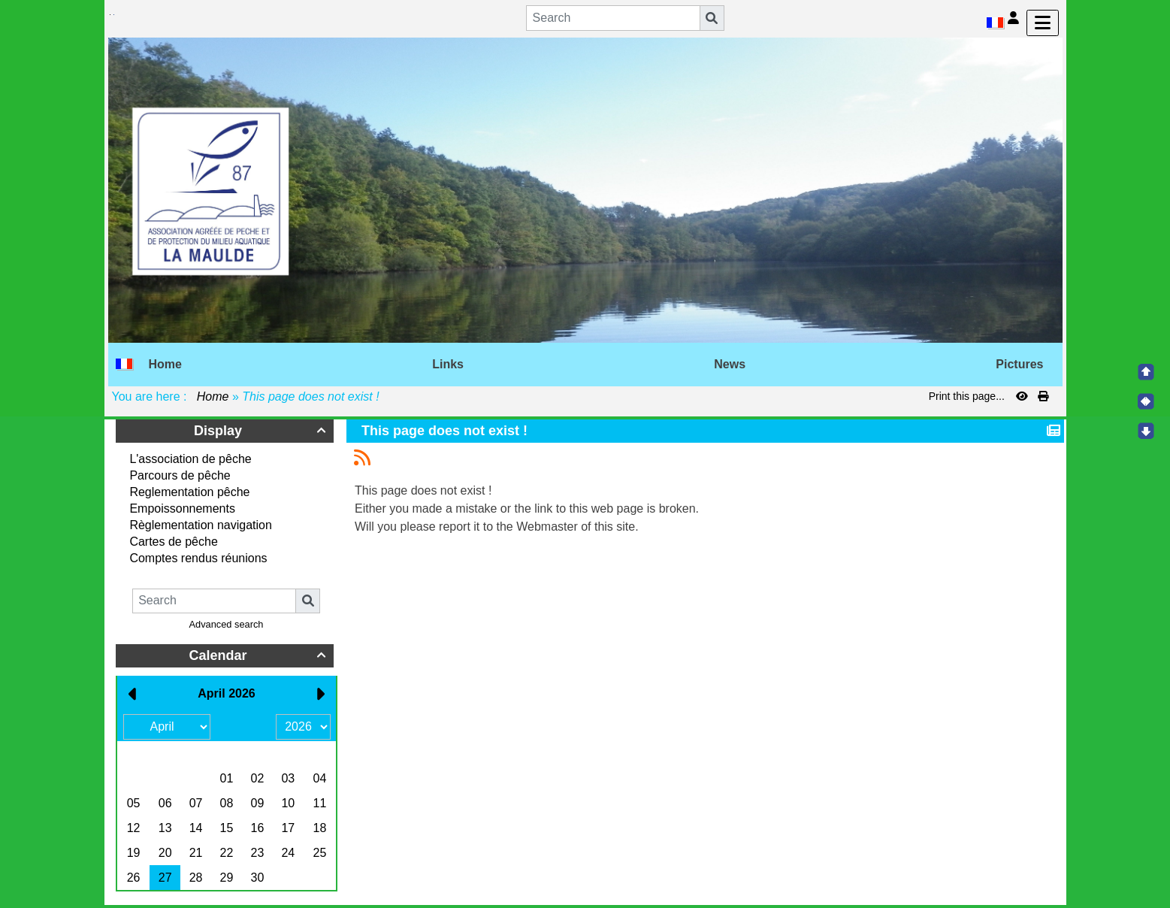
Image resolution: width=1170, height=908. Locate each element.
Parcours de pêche (179, 475)
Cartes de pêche (173, 541)
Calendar (259, 655)
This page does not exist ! (446, 430)
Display (262, 430)
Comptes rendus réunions (198, 558)
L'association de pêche (190, 458)
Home (212, 396)
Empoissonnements (182, 508)
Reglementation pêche (189, 492)
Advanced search (226, 624)
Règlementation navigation (200, 525)
